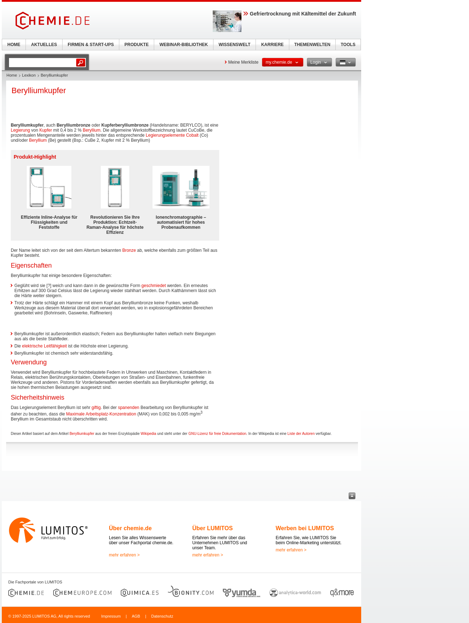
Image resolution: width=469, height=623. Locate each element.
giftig (96, 407)
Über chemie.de (130, 528)
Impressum (110, 616)
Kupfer (45, 130)
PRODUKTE (136, 44)
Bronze (129, 250)
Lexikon (29, 75)
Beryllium (91, 130)
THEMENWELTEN (312, 44)
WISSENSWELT (234, 44)
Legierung (20, 130)
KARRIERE (272, 44)
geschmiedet (154, 285)
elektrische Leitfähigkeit (44, 346)
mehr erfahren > (124, 555)
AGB (136, 616)
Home (11, 75)
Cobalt (192, 135)
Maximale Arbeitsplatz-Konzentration (101, 414)
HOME (14, 44)
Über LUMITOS (212, 528)
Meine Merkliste (243, 62)
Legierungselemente (165, 135)
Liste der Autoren (301, 434)
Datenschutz (162, 616)
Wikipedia (148, 434)
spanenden (128, 407)
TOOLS (348, 44)
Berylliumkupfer (81, 434)
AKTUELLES (44, 44)
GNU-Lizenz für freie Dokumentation (217, 434)
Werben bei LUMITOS (305, 528)
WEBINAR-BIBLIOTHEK (184, 44)
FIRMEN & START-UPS (91, 44)
